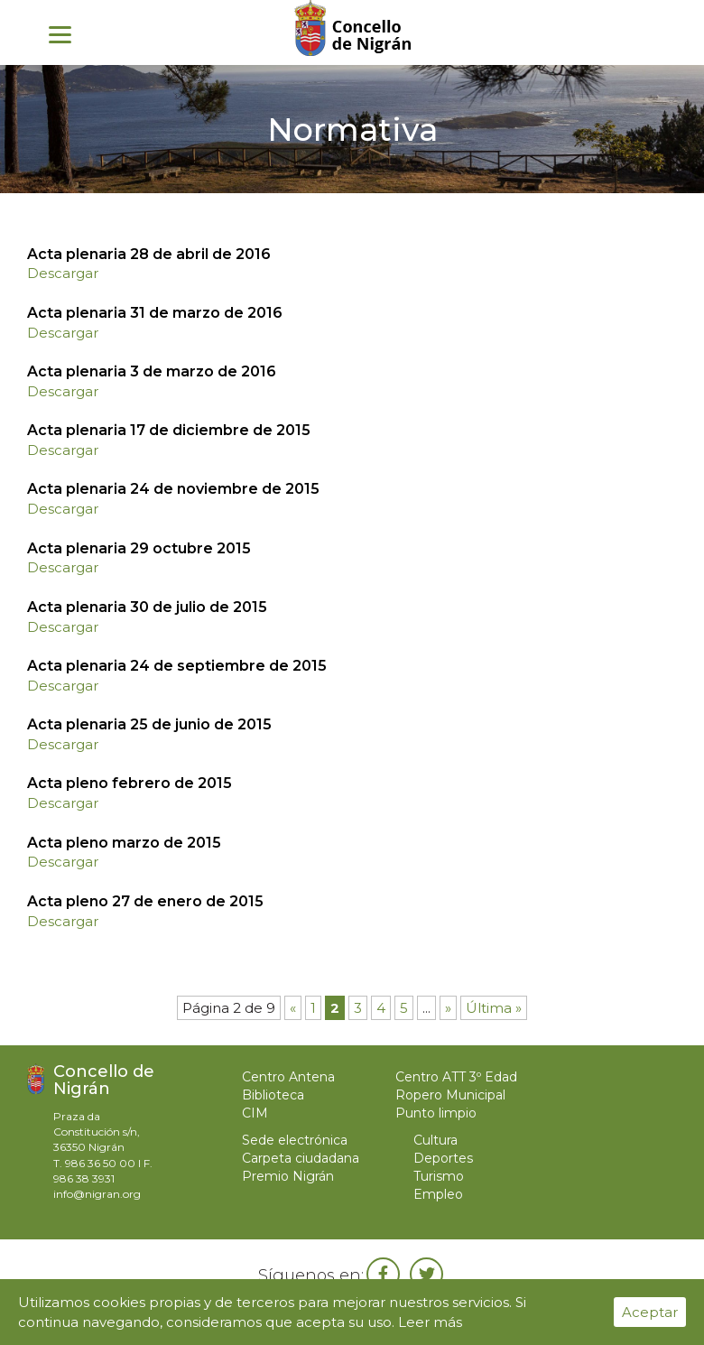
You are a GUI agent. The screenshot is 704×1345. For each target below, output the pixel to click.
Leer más (430, 1322)
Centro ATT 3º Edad (456, 1077)
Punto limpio (436, 1113)
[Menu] (60, 34)
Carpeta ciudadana (300, 1158)
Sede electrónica (294, 1140)
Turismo (438, 1176)
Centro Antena (288, 1077)
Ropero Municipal (450, 1095)
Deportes (443, 1158)
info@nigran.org (97, 1194)
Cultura (435, 1140)
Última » (494, 1007)
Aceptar (650, 1312)
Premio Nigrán (288, 1176)
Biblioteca (273, 1095)
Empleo (438, 1194)
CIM (255, 1113)
